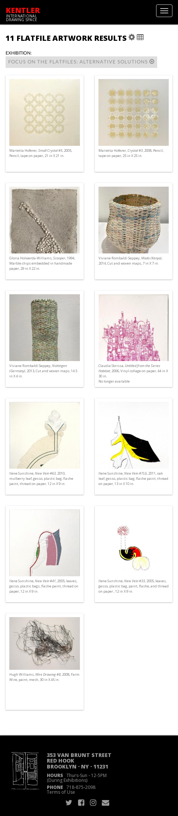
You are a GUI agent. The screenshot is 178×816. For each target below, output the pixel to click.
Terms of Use (61, 792)
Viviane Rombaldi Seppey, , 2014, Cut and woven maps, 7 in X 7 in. (130, 261)
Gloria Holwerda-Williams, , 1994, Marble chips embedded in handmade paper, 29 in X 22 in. (42, 263)
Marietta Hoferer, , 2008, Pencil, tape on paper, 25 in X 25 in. (131, 153)
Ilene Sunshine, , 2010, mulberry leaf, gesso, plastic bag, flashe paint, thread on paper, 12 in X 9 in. (41, 478)
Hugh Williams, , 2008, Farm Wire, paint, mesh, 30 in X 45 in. (44, 677)
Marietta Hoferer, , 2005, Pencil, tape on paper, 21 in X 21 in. (40, 153)
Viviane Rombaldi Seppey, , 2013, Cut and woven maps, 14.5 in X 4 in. (43, 370)
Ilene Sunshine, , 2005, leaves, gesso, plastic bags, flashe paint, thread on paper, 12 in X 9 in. (43, 586)
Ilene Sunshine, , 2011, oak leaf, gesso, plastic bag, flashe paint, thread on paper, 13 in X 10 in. (133, 478)
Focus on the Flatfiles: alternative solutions (81, 62)
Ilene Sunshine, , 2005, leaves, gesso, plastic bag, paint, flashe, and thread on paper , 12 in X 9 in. (133, 586)
